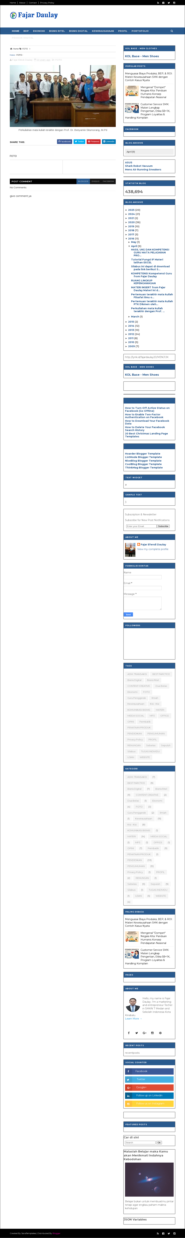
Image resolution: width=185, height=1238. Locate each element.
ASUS (128, 162)
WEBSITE (145, 757)
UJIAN (130, 757)
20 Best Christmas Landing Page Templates (146, 435)
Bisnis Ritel (57, 31)
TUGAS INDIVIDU (150, 751)
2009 (132, 346)
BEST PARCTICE (161, 674)
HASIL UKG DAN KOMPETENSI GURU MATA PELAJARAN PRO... (150, 252)
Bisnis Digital (78, 31)
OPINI (130, 721)
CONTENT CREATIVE (138, 686)
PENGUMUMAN (156, 733)
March (135, 316)
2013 (131, 330)
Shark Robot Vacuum (139, 165)
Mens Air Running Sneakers (143, 169)
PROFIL (152, 739)
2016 (131, 238)
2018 (131, 230)
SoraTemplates (28, 1233)
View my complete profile (152, 549)
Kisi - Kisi (154, 703)
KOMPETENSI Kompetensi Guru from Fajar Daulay (151, 275)
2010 (131, 342)
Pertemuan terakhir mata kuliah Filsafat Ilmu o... (152, 296)
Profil (122, 31)
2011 (131, 338)
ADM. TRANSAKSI (137, 674)
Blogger (56, 1233)
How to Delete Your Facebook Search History (145, 429)
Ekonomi (39, 31)
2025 (131, 209)
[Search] (140, 1142)
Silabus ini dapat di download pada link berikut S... (150, 268)
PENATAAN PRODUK (139, 727)
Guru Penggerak (136, 698)
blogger (83, 181)
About (22, 2)
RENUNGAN (134, 745)
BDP (26, 31)
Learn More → (133, 1018)
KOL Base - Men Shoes (142, 56)
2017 (131, 234)
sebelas (150, 745)
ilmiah (155, 698)
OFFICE (164, 715)
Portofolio (140, 31)
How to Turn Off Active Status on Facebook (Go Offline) (147, 409)
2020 (131, 222)
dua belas (161, 686)
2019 (131, 226)
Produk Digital (22, 37)
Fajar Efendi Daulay (153, 544)
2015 (131, 321)
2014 (131, 325)
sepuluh (165, 745)
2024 (132, 214)
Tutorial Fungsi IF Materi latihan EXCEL (147, 261)
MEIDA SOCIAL (135, 715)
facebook (108, 181)
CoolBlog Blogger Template (143, 464)
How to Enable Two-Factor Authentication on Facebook (144, 416)
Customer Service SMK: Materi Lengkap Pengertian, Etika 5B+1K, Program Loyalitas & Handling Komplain (147, 111)
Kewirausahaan (103, 31)
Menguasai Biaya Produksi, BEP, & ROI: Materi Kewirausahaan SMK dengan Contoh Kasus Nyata (148, 77)
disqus (95, 181)
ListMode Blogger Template (143, 457)
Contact (33, 2)
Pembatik (145, 721)
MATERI (160, 709)
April (134, 246)
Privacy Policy (47, 2)
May (134, 242)
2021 (131, 218)
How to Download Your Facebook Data (147, 422)
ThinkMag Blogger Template (144, 467)
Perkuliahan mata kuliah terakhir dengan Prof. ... (148, 310)
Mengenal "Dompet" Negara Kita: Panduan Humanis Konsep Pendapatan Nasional (154, 92)
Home (13, 2)
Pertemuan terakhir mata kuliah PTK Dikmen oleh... (152, 303)
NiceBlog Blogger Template (143, 460)
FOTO (19, 55)
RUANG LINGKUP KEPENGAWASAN (143, 282)
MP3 (152, 715)
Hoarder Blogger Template (142, 453)
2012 (131, 334)
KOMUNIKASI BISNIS (138, 709)
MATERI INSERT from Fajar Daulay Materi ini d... (148, 289)
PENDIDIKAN (134, 733)
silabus (131, 751)
